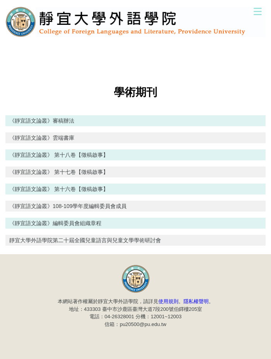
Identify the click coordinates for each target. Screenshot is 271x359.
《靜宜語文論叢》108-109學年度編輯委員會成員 (68, 206)
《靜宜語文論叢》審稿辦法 (41, 121)
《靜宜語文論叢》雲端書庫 (41, 138)
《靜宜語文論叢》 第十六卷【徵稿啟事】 (58, 189)
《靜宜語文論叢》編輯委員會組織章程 (55, 223)
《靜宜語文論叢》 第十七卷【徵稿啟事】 (58, 172)
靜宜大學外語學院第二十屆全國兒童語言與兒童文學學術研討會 (85, 240)
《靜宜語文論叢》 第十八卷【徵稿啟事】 (58, 155)
